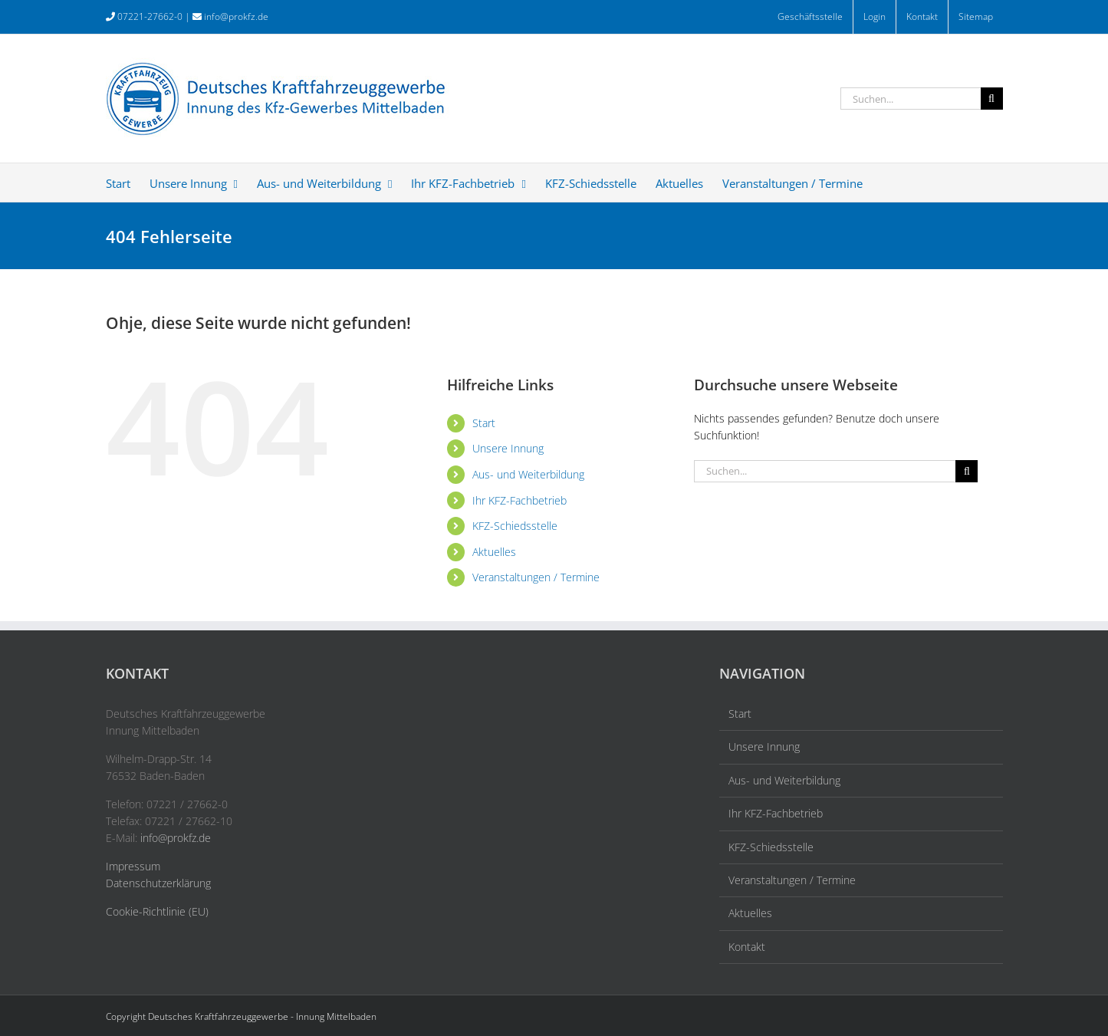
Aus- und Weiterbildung (528, 474)
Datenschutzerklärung (158, 883)
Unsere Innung (508, 448)
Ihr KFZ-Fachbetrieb (519, 500)
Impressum (133, 866)
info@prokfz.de (236, 16)
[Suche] (992, 98)
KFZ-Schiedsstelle (514, 525)
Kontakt (746, 946)
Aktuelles (494, 551)
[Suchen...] (910, 98)
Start (483, 423)
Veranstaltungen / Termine (536, 577)
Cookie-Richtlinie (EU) (157, 911)
